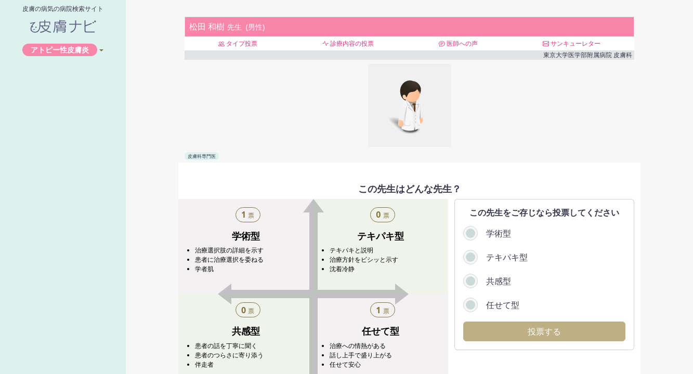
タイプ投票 (237, 43)
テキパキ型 (507, 257)
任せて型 (502, 305)
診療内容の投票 (348, 43)
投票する (544, 331)
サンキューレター (571, 43)
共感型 (498, 281)
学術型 (498, 233)
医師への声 (458, 43)
